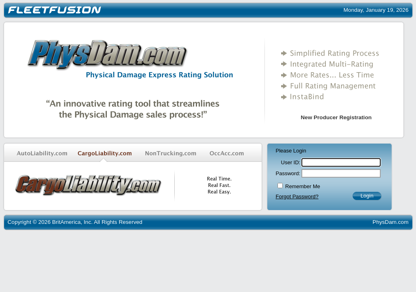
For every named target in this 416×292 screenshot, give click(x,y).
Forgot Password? (297, 196)
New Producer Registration (336, 117)
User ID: (291, 162)
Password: (288, 173)
